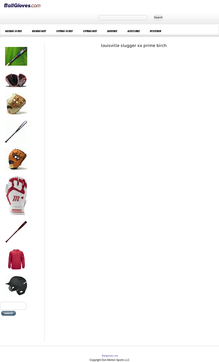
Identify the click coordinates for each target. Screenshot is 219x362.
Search (158, 17)
